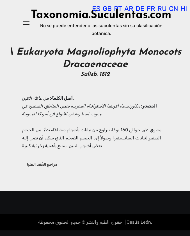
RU (162, 9)
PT (118, 9)
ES (96, 9)
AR (128, 9)
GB (107, 9)
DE (140, 9)
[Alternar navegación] (26, 23)
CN (173, 9)
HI (183, 9)
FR (151, 9)
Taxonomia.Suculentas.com (101, 15)
